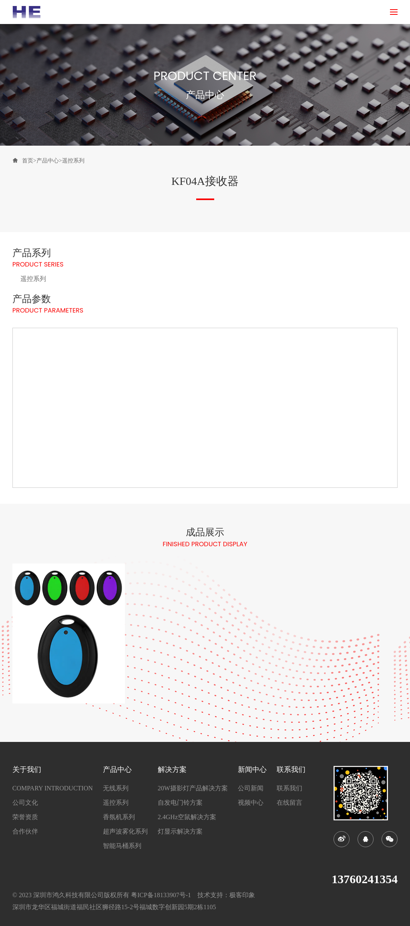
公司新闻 (250, 788)
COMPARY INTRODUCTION (52, 788)
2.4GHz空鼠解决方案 (187, 817)
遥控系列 (73, 161)
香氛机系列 (119, 817)
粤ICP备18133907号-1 (161, 895)
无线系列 (116, 788)
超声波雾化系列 (125, 831)
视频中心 (250, 803)
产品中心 (47, 161)
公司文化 (25, 803)
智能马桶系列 (122, 846)
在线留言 (289, 803)
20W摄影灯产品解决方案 (193, 788)
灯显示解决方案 (180, 831)
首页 (27, 161)
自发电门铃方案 (180, 803)
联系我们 (289, 788)
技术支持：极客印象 (226, 895)
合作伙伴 (25, 831)
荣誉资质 (25, 817)
